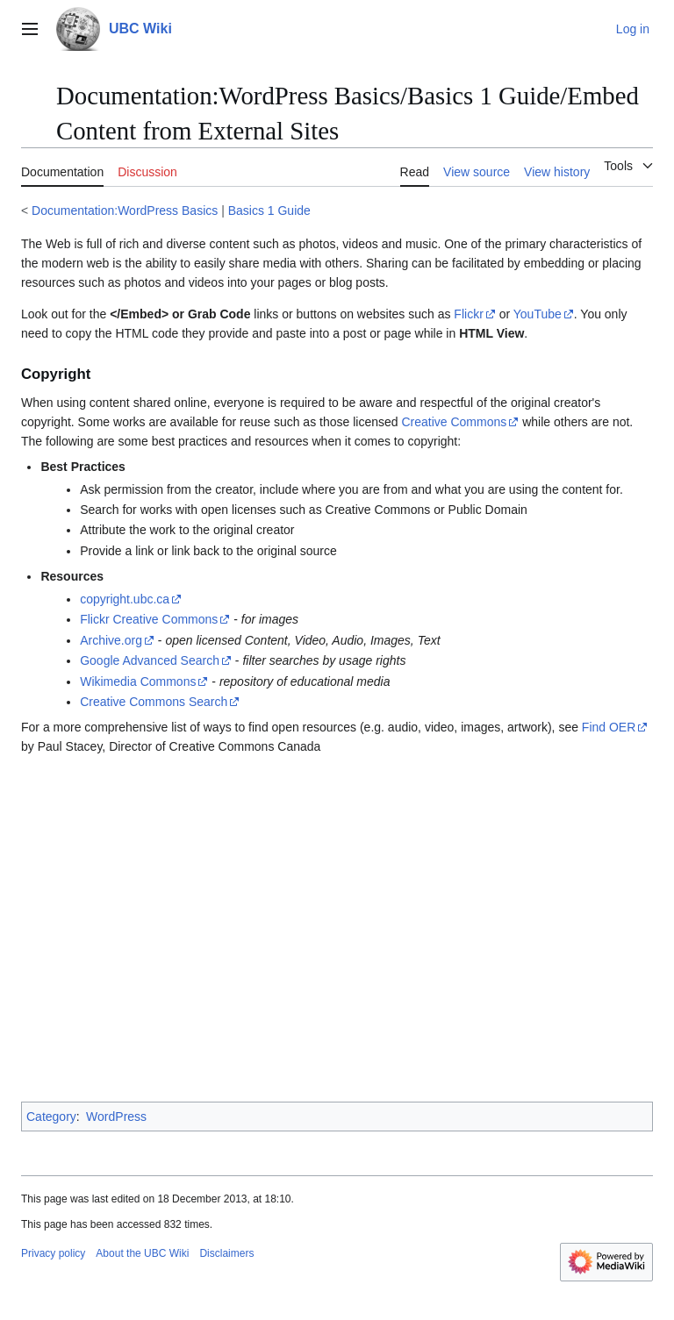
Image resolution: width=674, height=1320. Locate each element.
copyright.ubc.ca (124, 599)
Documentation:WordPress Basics (125, 210)
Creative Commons (453, 422)
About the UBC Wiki (142, 1253)
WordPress (116, 1117)
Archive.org (111, 640)
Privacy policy (53, 1253)
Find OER (608, 727)
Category (51, 1117)
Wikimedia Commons (138, 681)
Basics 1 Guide (269, 210)
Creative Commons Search (153, 702)
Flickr (468, 314)
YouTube (537, 314)
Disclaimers (226, 1253)
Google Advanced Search (149, 660)
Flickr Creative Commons (149, 619)
